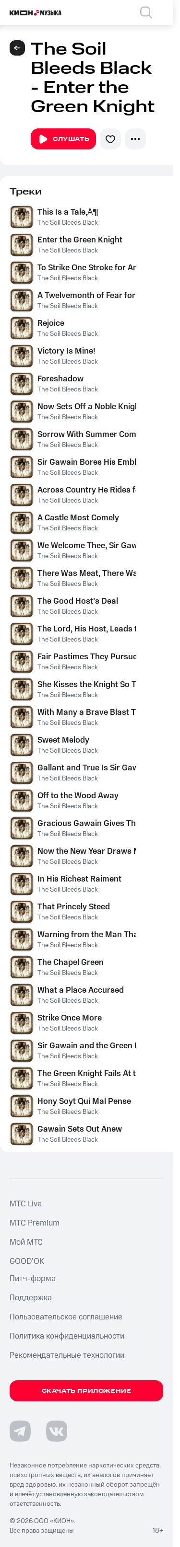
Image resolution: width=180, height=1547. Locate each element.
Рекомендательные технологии (67, 1355)
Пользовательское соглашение (66, 1317)
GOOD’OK (27, 1261)
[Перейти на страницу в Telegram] (20, 1431)
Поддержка (31, 1298)
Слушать (63, 139)
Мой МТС (26, 1242)
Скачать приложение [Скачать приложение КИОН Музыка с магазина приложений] (87, 1391)
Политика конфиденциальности (67, 1336)
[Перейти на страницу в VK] (56, 1431)
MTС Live (26, 1204)
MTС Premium (35, 1223)
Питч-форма (33, 1278)
